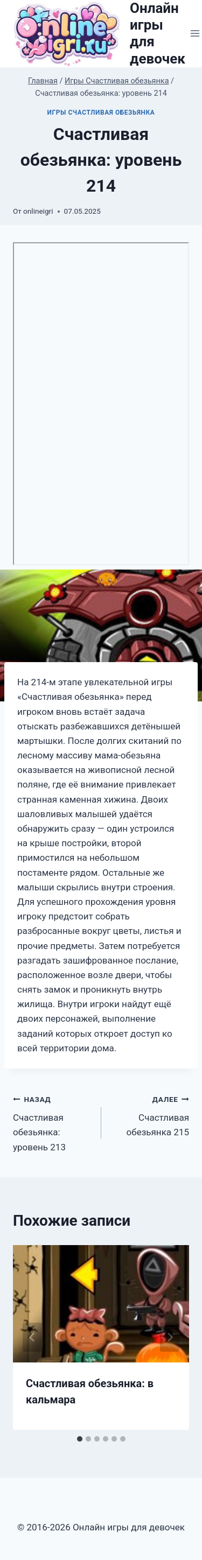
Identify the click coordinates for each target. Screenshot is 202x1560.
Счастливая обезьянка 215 (150, 1115)
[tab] (79, 1439)
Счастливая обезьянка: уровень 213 (52, 1122)
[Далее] (169, 1337)
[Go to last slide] (32, 1337)
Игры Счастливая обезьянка (101, 112)
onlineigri (38, 211)
